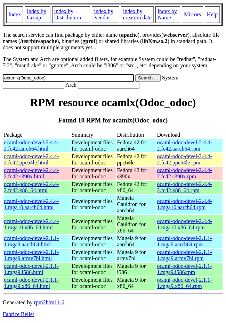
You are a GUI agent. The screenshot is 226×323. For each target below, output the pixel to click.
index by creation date (137, 14)
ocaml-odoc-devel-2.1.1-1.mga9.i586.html (31, 269)
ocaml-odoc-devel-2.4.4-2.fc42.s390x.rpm (184, 173)
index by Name (167, 14)
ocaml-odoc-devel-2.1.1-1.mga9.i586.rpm (184, 269)
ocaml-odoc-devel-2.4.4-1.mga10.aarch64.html (31, 204)
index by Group (36, 14)
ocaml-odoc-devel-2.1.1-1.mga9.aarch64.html (31, 241)
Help (212, 14)
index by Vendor (103, 14)
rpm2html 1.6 (49, 302)
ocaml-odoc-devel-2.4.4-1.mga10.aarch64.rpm (184, 204)
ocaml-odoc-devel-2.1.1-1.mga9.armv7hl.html (31, 255)
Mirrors (192, 14)
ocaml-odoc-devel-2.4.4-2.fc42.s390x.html (31, 173)
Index (14, 14)
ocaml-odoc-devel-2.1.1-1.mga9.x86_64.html (31, 283)
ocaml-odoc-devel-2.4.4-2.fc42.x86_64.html (31, 187)
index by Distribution (67, 14)
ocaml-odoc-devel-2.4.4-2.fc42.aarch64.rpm (184, 145)
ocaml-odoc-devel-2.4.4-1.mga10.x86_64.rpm (184, 224)
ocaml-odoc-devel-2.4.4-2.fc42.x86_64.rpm (184, 187)
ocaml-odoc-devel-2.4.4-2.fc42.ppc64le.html (31, 159)
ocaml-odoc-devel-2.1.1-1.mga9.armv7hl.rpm (184, 255)
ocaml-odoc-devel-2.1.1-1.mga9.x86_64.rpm (184, 283)
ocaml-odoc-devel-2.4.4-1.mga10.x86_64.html (31, 224)
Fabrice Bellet (18, 314)
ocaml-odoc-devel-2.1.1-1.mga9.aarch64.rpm (184, 241)
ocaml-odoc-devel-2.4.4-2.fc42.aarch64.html (31, 145)
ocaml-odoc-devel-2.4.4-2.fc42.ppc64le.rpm (184, 159)
